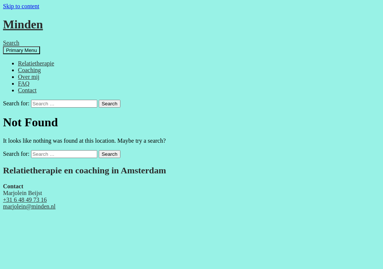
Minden (23, 24)
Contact (27, 90)
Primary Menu (21, 50)
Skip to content (21, 6)
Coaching (29, 70)
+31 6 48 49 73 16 (25, 200)
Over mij (28, 77)
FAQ (24, 83)
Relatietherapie (36, 63)
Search (11, 43)
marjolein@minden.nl (29, 206)
